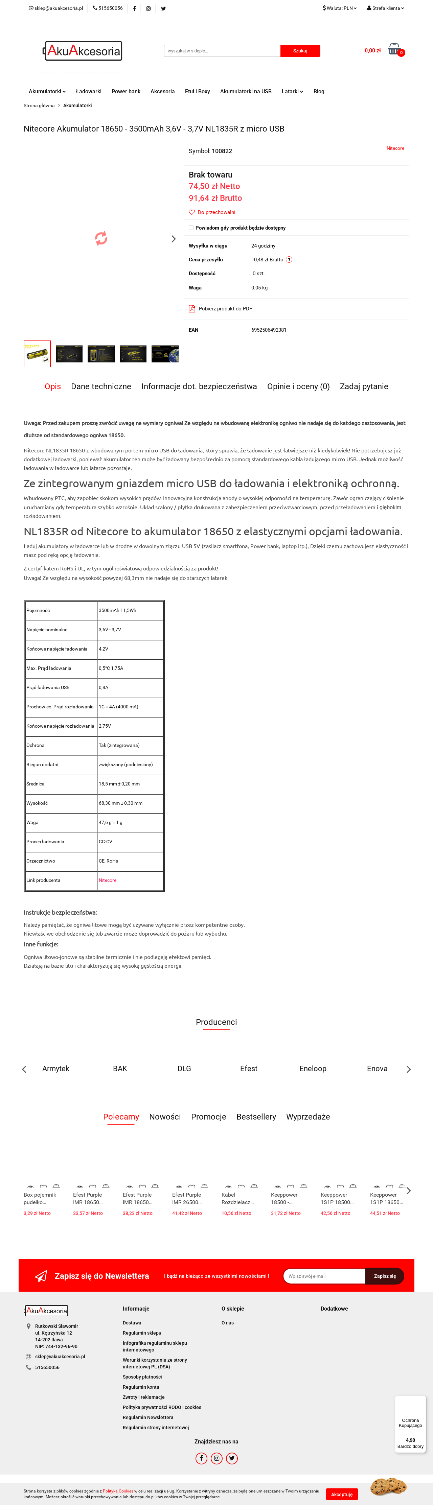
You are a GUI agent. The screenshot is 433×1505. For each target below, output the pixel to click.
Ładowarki (88, 91)
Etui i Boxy (197, 91)
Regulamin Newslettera (148, 1417)
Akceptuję (342, 1494)
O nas (228, 1322)
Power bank (126, 91)
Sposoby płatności (142, 1377)
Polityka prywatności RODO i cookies (162, 1407)
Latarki (292, 91)
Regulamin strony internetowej (156, 1427)
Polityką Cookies (118, 1491)
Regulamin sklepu (142, 1333)
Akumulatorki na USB (246, 91)
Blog (319, 91)
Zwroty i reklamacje (144, 1397)
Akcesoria (163, 91)
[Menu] (422, 1399)
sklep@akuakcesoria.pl (60, 1356)
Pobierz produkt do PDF (220, 308)
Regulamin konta (141, 1387)
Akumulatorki (47, 91)
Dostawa (132, 1322)
